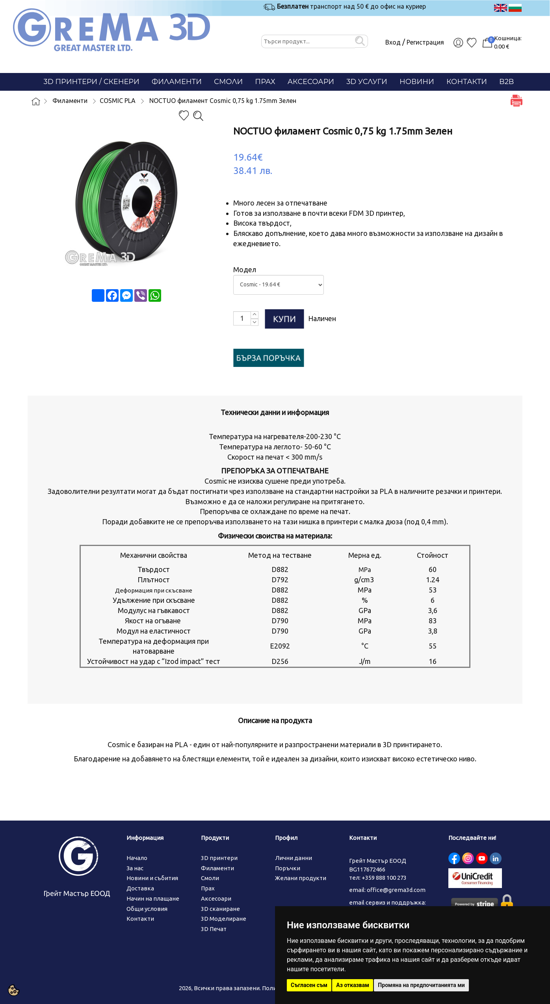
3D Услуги (366, 81)
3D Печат (214, 928)
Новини (416, 81)
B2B (506, 81)
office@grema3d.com (396, 889)
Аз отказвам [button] (352, 985)
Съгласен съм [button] (309, 985)
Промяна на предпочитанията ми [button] (421, 985)
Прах (265, 81)
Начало (136, 857)
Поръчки (287, 868)
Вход (393, 42)
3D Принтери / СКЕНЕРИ (91, 81)
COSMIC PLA (118, 100)
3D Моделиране (223, 918)
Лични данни (293, 857)
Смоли (228, 81)
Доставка (140, 888)
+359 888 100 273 (384, 877)
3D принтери (219, 857)
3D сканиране (220, 908)
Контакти (466, 81)
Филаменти (177, 81)
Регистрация (425, 42)
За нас (134, 868)
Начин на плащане (152, 898)
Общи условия (146, 908)
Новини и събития (152, 878)
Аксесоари (311, 81)
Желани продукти (300, 878)
